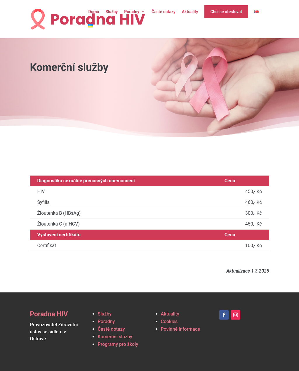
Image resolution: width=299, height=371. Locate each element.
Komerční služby (115, 336)
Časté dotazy (163, 12)
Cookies (169, 321)
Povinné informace (180, 329)
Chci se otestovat (226, 11)
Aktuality (190, 12)
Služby (111, 12)
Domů (93, 12)
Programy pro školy (118, 344)
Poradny (131, 12)
